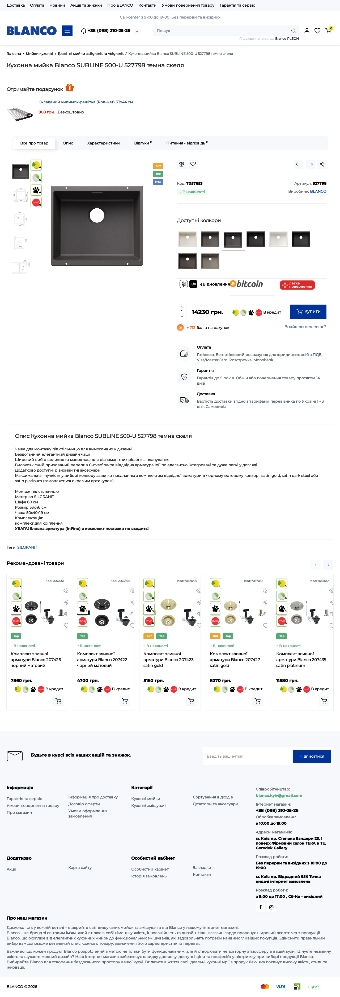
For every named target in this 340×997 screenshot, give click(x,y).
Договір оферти (84, 804)
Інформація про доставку (93, 797)
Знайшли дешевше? (305, 326)
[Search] (293, 31)
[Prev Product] (298, 164)
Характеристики (103, 143)
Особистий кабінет (150, 869)
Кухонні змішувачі (148, 805)
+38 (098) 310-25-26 (105, 31)
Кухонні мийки (145, 798)
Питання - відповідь (187, 143)
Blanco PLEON (287, 39)
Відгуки (143, 143)
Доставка (16, 5)
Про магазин (19, 812)
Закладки (202, 867)
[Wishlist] (193, 164)
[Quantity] (181, 312)
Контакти (147, 5)
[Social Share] (321, 164)
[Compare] (181, 164)
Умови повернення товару (188, 5)
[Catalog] (67, 30)
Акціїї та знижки (86, 5)
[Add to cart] (58, 701)
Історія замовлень (149, 876)
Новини (57, 5)
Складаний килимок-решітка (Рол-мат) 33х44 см (86, 102)
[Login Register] (306, 30)
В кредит (256, 312)
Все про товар (34, 143)
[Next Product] (310, 164)
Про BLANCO (120, 5)
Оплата (37, 5)
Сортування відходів (213, 797)
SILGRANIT (27, 547)
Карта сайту (80, 867)
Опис (67, 143)
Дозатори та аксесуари (215, 804)
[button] (316, 565)
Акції (11, 869)
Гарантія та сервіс (237, 5)
